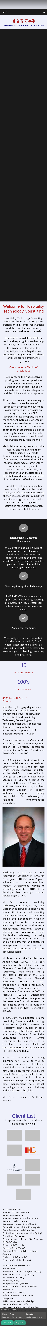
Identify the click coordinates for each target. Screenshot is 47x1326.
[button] (15, 1135)
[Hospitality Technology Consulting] (23, 4)
